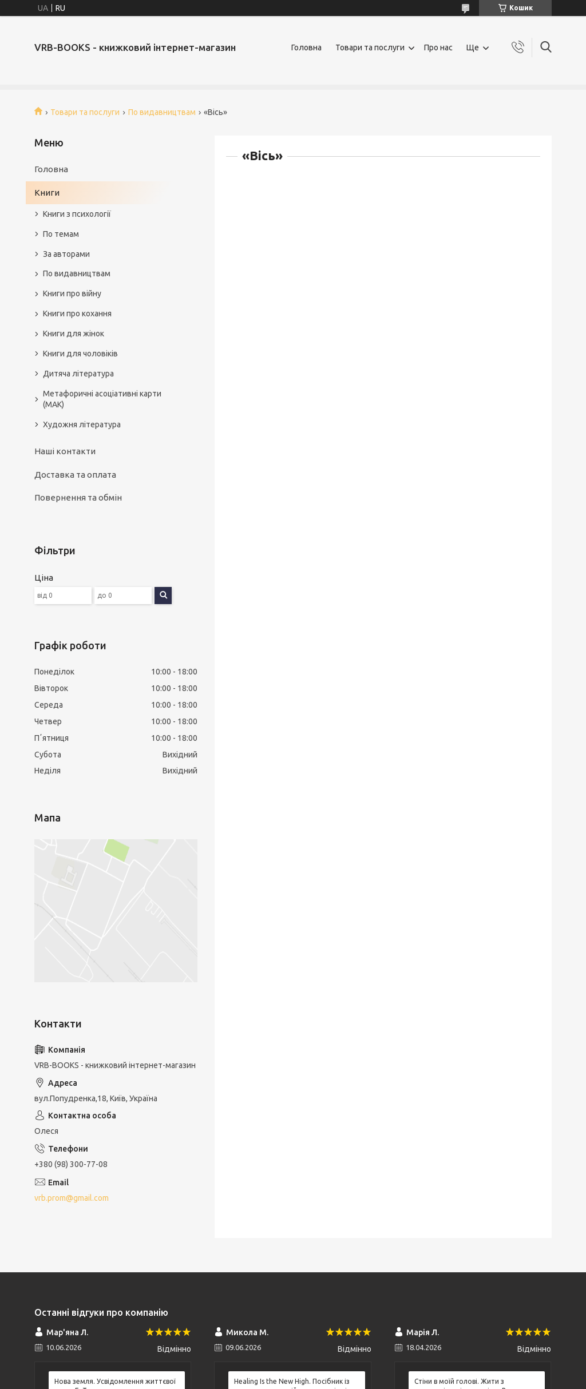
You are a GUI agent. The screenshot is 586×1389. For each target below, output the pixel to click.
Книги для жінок (73, 333)
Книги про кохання (77, 313)
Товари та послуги (370, 47)
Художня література (82, 424)
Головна (306, 47)
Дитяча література (78, 373)
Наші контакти (65, 451)
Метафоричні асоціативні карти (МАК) (102, 399)
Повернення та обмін (78, 497)
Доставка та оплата (75, 474)
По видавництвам (162, 112)
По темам (61, 234)
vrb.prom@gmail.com (71, 1198)
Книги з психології (77, 214)
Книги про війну (72, 293)
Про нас (438, 47)
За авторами (66, 254)
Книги (47, 192)
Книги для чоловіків (80, 353)
